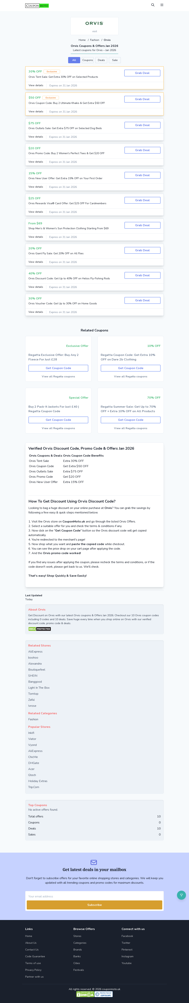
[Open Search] (152, 5)
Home (82, 40)
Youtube (127, 963)
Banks (77, 956)
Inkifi (31, 733)
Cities (76, 963)
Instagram (127, 956)
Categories (79, 942)
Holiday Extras (37, 781)
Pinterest (127, 949)
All (74, 60)
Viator (32, 739)
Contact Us (32, 949)
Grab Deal (142, 73)
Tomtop (33, 694)
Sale (115, 60)
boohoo (33, 657)
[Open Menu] (162, 5)
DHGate (33, 763)
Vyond (32, 745)
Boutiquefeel (36, 669)
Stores (77, 936)
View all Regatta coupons (58, 376)
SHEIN (32, 675)
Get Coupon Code (58, 368)
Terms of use (33, 963)
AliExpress (35, 651)
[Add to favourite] (115, 20)
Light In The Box (39, 687)
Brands (77, 949)
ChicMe (33, 757)
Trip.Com (33, 787)
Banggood (35, 681)
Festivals (78, 970)
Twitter (126, 942)
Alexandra (35, 663)
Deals (101, 60)
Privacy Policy (33, 970)
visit (94, 31)
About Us (31, 942)
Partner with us (34, 976)
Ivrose (32, 706)
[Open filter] (181, 895)
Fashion (95, 40)
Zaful (31, 700)
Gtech (32, 775)
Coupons (87, 60)
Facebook (127, 936)
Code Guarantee (35, 956)
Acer (31, 769)
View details (36, 85)
